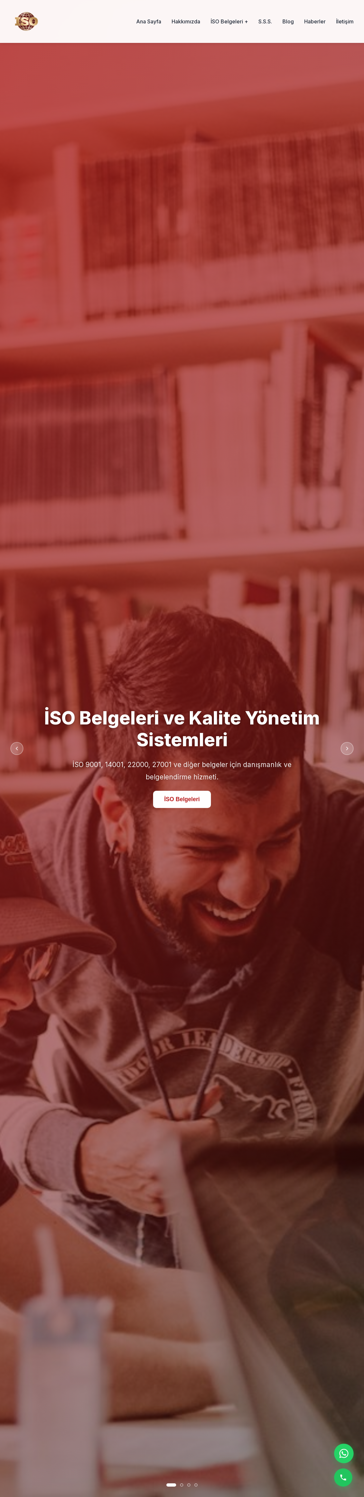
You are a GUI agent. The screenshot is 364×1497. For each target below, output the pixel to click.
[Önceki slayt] (16, 748)
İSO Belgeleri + (229, 21)
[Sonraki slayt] (347, 748)
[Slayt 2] (181, 1485)
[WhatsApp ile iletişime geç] (344, 1453)
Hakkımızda (186, 21)
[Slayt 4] (196, 1485)
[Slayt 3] (188, 1485)
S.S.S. (265, 21)
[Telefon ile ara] (343, 1477)
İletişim (345, 21)
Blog (288, 21)
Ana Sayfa (148, 21)
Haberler (315, 21)
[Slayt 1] (171, 1485)
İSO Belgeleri (182, 800)
